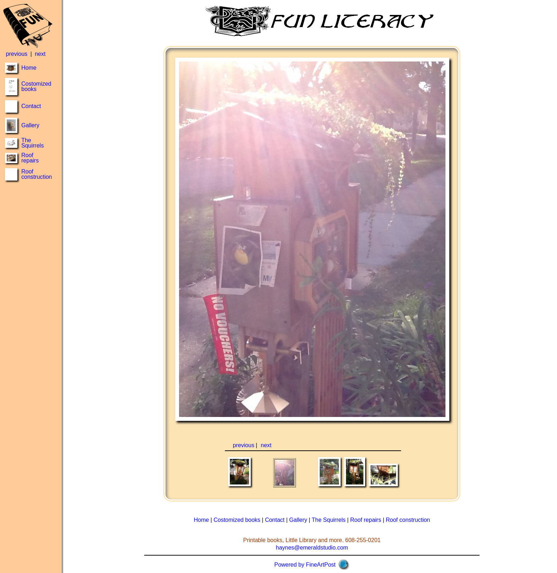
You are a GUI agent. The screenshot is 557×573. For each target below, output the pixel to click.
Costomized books (36, 86)
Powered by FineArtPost (305, 565)
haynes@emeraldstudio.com (312, 548)
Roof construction (36, 174)
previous (16, 54)
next (40, 54)
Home (29, 68)
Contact (31, 106)
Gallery (30, 125)
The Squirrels (32, 143)
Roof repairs (30, 158)
